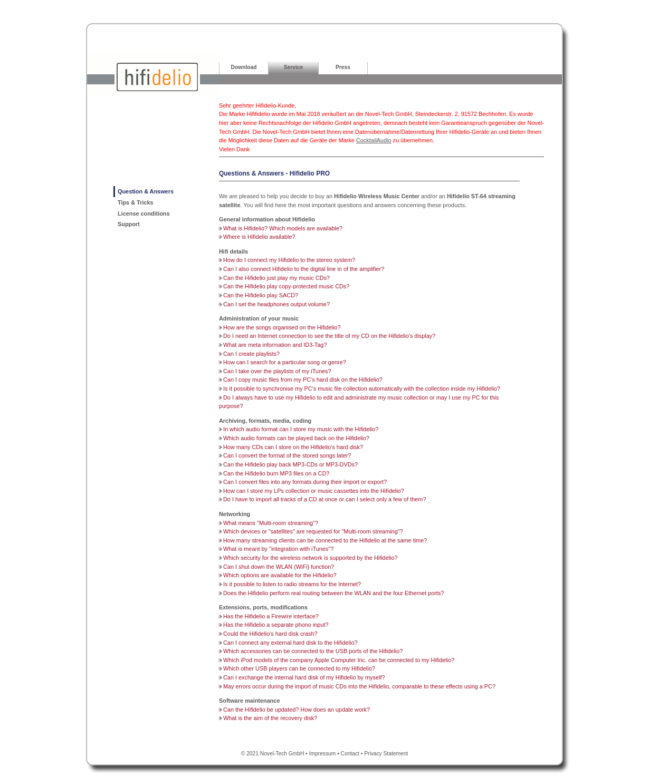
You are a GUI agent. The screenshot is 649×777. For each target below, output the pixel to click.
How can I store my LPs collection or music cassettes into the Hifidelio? (313, 491)
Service (293, 67)
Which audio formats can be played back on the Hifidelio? (296, 438)
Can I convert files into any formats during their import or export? (305, 482)
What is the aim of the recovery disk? (270, 718)
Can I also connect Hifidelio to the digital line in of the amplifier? (303, 269)
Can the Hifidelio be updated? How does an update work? (296, 709)
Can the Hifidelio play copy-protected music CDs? (286, 286)
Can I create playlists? (251, 354)
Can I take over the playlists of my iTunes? (277, 371)
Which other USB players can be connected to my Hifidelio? (299, 668)
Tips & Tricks (136, 202)
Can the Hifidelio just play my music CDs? (276, 278)
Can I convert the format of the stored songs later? (287, 455)
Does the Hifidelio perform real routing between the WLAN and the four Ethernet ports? (333, 593)
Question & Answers (146, 191)
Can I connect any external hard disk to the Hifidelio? (290, 642)
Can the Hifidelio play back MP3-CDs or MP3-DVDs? (290, 464)
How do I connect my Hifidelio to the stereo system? (289, 260)
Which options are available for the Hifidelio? (280, 575)
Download (244, 67)
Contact (350, 753)
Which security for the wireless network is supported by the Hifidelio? (310, 558)
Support (129, 224)
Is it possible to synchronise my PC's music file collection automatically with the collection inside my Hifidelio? (361, 388)
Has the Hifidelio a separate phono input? (276, 624)
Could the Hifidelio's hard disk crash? (270, 633)
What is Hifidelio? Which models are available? (282, 228)
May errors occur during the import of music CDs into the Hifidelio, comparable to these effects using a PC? (359, 686)
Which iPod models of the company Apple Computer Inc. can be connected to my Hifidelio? (338, 660)
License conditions (144, 213)
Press (343, 67)
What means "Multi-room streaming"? (270, 523)
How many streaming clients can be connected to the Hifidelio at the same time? (325, 540)
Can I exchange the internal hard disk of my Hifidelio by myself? (304, 677)
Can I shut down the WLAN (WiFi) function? (278, 567)
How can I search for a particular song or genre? (284, 362)
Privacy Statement (386, 753)
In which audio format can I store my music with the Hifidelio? (300, 429)
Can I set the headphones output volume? (276, 304)
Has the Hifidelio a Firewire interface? (271, 616)
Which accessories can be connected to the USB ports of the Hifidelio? (313, 651)
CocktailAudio (374, 140)
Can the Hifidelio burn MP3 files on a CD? (276, 473)
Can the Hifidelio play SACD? (260, 295)
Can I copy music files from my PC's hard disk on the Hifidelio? (303, 379)
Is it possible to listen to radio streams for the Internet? (292, 584)
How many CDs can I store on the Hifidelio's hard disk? (293, 447)
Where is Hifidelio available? (259, 237)
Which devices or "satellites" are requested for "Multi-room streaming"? (313, 531)
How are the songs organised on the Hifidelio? (281, 327)
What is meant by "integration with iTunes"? (278, 549)
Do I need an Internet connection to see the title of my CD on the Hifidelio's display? (329, 336)
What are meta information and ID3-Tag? (275, 345)
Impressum (322, 753)
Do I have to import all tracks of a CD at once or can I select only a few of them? (324, 499)
